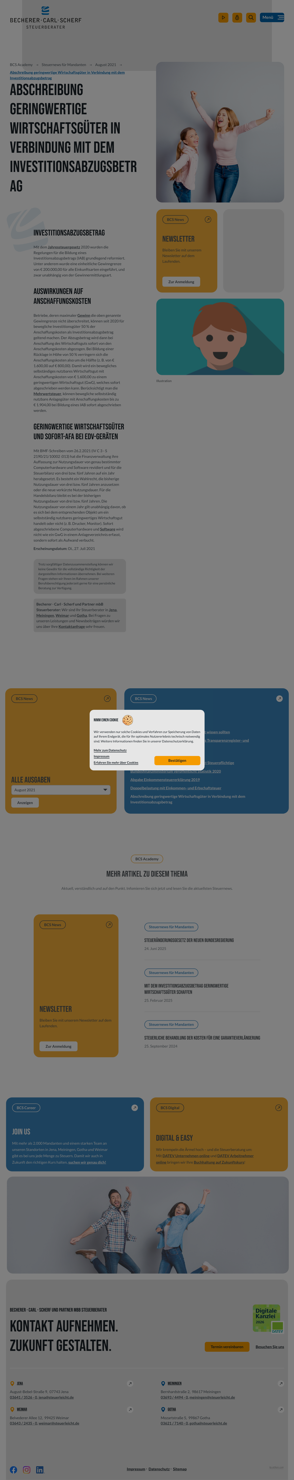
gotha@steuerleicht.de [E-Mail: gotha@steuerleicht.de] (208, 1423)
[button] (251, 18)
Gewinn (83, 315)
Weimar (62, 615)
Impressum (136, 1469)
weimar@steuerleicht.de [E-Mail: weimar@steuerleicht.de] (59, 1423)
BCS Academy (21, 64)
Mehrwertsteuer (47, 393)
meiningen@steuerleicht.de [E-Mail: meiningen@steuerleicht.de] (212, 1397)
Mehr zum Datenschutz (110, 750)
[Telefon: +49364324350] (23, 1423)
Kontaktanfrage (72, 626)
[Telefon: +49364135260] (23, 1397)
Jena (113, 609)
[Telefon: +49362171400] (174, 1423)
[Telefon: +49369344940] (174, 1397)
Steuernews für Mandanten (64, 64)
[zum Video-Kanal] (223, 18)
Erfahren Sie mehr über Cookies (116, 763)
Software (107, 529)
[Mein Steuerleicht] (237, 18)
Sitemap (180, 1469)
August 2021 (105, 64)
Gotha (82, 615)
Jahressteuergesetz (64, 247)
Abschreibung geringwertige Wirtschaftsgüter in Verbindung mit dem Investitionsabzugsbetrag (67, 75)
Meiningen (45, 615)
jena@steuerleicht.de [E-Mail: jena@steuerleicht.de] (56, 1397)
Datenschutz (159, 1469)
